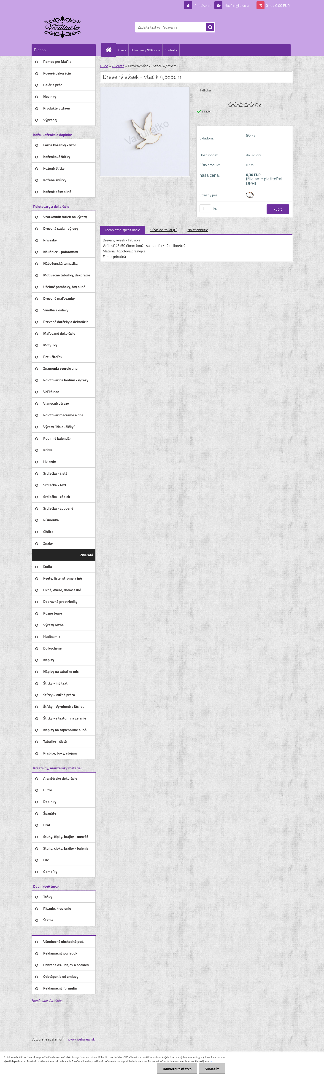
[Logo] (63, 27)
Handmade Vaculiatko (47, 1000)
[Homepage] (110, 50)
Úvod (104, 66)
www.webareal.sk (81, 1039)
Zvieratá (118, 66)
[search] (210, 27)
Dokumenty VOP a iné (145, 50)
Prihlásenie (203, 5)
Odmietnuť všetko (177, 1069)
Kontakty (171, 50)
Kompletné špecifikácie (122, 230)
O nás (122, 50)
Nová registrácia (236, 5)
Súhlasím (212, 1069)
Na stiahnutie (197, 230)
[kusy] (205, 208)
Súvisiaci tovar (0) (163, 230)
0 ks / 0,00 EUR (278, 5)
